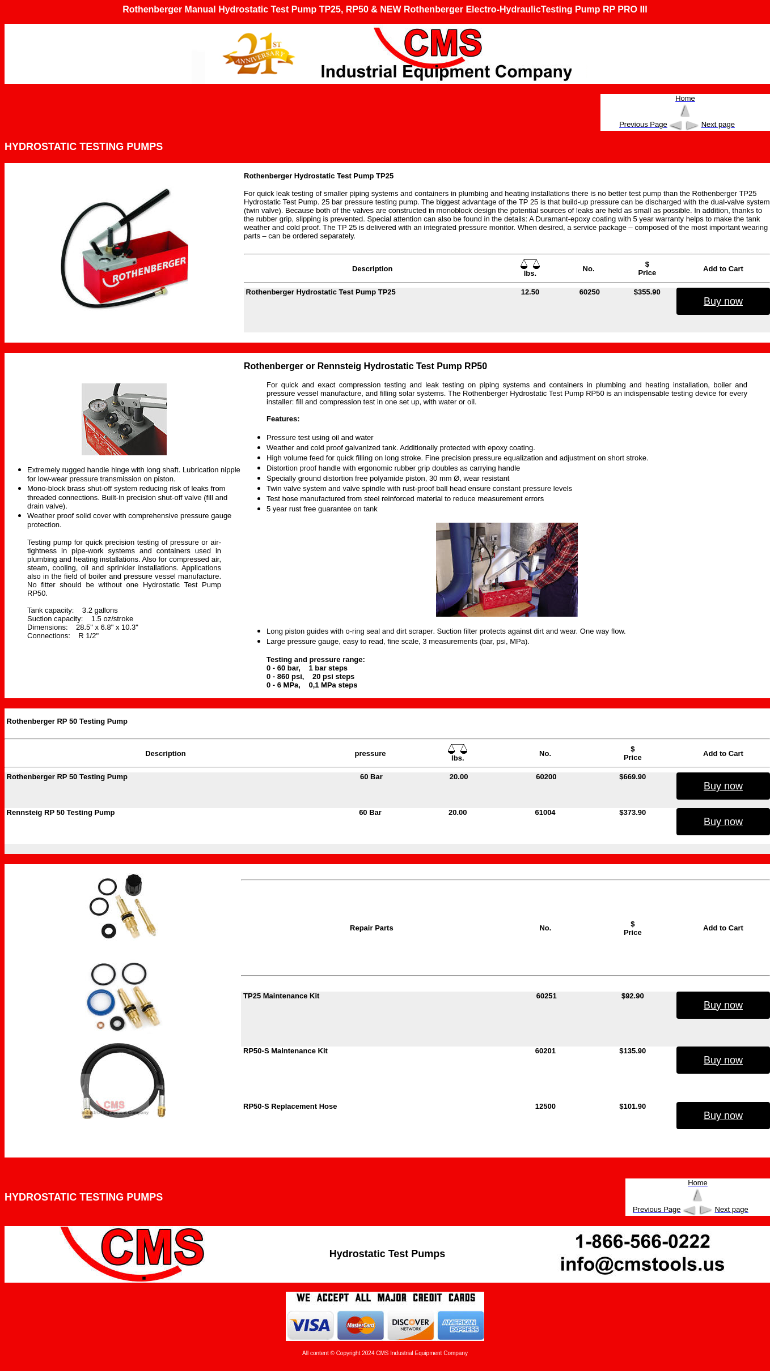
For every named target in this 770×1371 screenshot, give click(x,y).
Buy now (723, 301)
